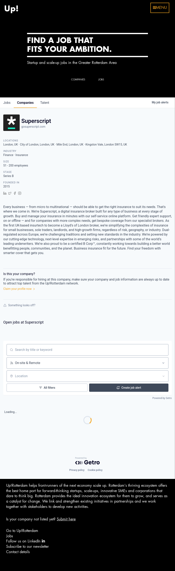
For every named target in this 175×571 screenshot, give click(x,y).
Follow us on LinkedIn (25, 541)
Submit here (66, 519)
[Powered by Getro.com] (87, 461)
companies (25, 103)
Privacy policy (76, 470)
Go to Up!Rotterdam (22, 531)
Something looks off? (19, 305)
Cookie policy (95, 470)
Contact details (18, 552)
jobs (6, 103)
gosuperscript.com (33, 126)
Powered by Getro (162, 398)
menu (160, 7)
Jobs (9, 536)
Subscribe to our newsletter (27, 546)
